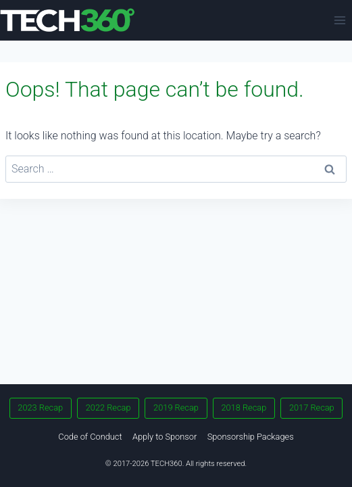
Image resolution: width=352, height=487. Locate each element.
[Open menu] (339, 19)
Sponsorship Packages (250, 437)
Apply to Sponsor (164, 437)
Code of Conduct (90, 437)
